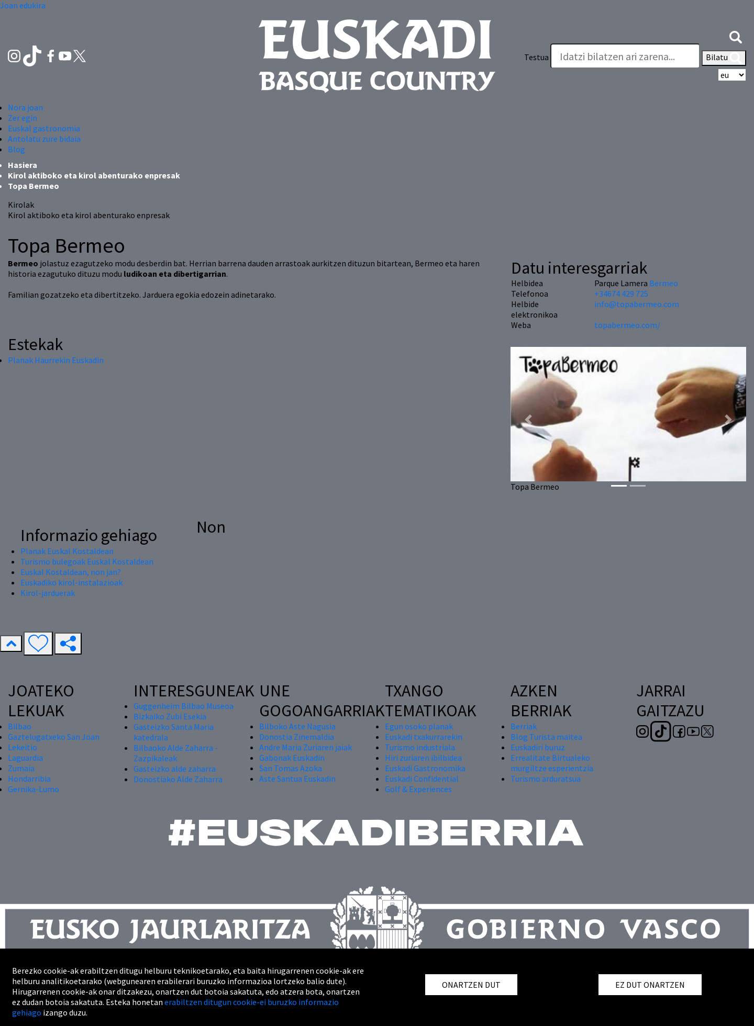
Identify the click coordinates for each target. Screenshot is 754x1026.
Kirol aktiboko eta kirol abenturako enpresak (94, 175)
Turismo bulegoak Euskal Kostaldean (86, 561)
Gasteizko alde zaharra (175, 768)
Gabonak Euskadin (292, 757)
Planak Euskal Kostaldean (67, 551)
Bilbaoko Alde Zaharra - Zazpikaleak (176, 752)
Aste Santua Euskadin (297, 778)
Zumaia (21, 768)
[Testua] (625, 56)
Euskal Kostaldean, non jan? (70, 572)
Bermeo (663, 283)
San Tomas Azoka (290, 768)
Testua (536, 57)
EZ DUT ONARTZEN (650, 984)
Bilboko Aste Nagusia (297, 726)
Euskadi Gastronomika (425, 768)
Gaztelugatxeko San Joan (53, 736)
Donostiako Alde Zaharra (178, 779)
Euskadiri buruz (538, 747)
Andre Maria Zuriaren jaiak (305, 747)
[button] (735, 36)
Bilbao (19, 726)
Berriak (524, 726)
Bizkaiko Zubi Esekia (170, 716)
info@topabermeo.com (636, 304)
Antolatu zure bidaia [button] (44, 138)
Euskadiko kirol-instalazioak (71, 582)
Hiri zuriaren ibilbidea (423, 757)
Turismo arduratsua (546, 778)
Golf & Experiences (418, 789)
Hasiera (22, 165)
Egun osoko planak (419, 726)
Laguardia (25, 757)
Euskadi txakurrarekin (423, 736)
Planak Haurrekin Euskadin (56, 360)
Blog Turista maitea (546, 736)
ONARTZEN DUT (471, 984)
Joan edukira (23, 5)
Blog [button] (16, 149)
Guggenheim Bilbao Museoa (184, 706)
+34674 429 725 (621, 293)
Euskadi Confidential (422, 778)
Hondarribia (29, 778)
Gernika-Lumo (33, 789)
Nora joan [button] (25, 107)
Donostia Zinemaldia (296, 736)
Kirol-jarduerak (47, 593)
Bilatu (724, 58)
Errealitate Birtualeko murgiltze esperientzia (552, 762)
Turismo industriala (420, 747)
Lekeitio (22, 747)
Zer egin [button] (22, 117)
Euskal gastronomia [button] (44, 128)
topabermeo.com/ (627, 325)
